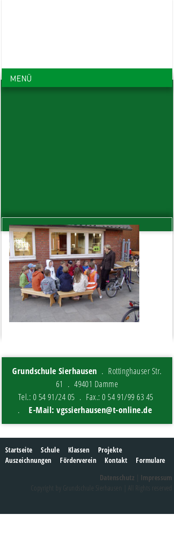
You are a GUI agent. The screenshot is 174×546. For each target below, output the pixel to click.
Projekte (110, 450)
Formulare (150, 460)
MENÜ (21, 79)
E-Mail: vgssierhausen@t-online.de (90, 410)
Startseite (19, 450)
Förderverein (78, 460)
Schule (50, 450)
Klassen (78, 450)
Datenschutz (117, 477)
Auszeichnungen (28, 460)
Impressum (156, 477)
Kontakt (116, 460)
